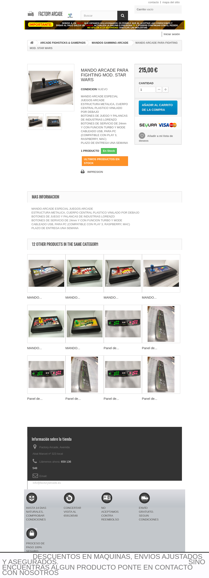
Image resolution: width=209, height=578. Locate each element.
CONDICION (89, 89)
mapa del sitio (171, 2)
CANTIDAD (146, 83)
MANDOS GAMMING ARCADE (110, 42)
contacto (153, 2)
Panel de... (111, 348)
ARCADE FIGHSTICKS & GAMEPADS (62, 42)
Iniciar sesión (172, 34)
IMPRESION (95, 172)
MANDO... (34, 297)
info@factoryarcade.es (47, 482)
